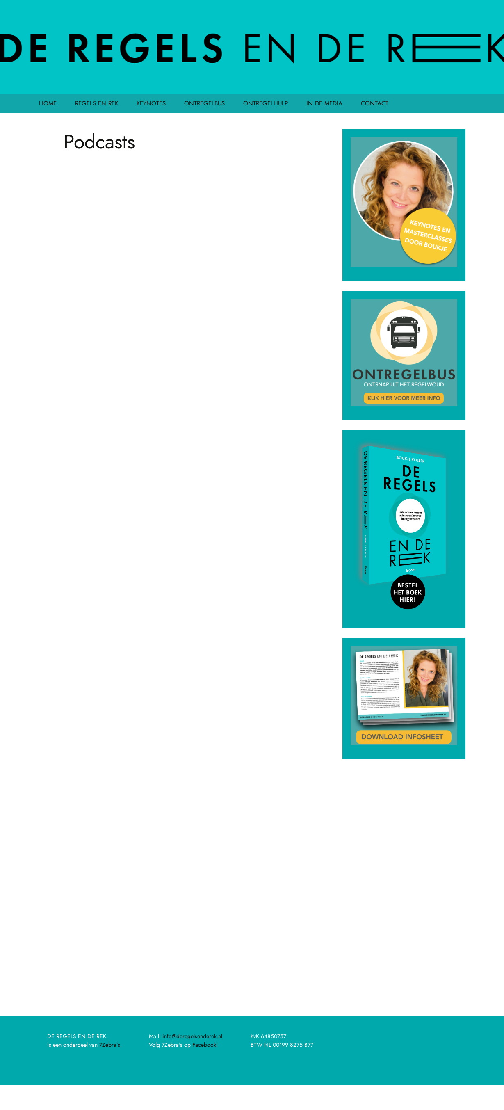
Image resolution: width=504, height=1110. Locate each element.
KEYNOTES (151, 103)
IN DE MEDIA (324, 103)
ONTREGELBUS (204, 103)
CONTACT (374, 103)
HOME (48, 103)
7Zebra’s (109, 1045)
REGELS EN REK (96, 103)
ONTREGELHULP (265, 103)
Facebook (204, 1045)
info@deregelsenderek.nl (192, 1036)
